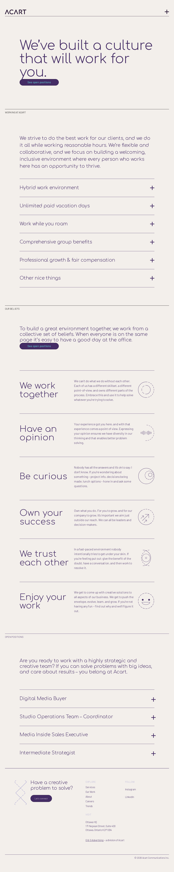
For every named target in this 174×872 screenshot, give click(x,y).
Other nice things (87, 289)
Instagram (130, 801)
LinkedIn (129, 808)
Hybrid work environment (87, 199)
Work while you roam (87, 235)
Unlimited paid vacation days (87, 217)
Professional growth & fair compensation (87, 271)
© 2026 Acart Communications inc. (151, 869)
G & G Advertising (95, 851)
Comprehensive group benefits (87, 253)
